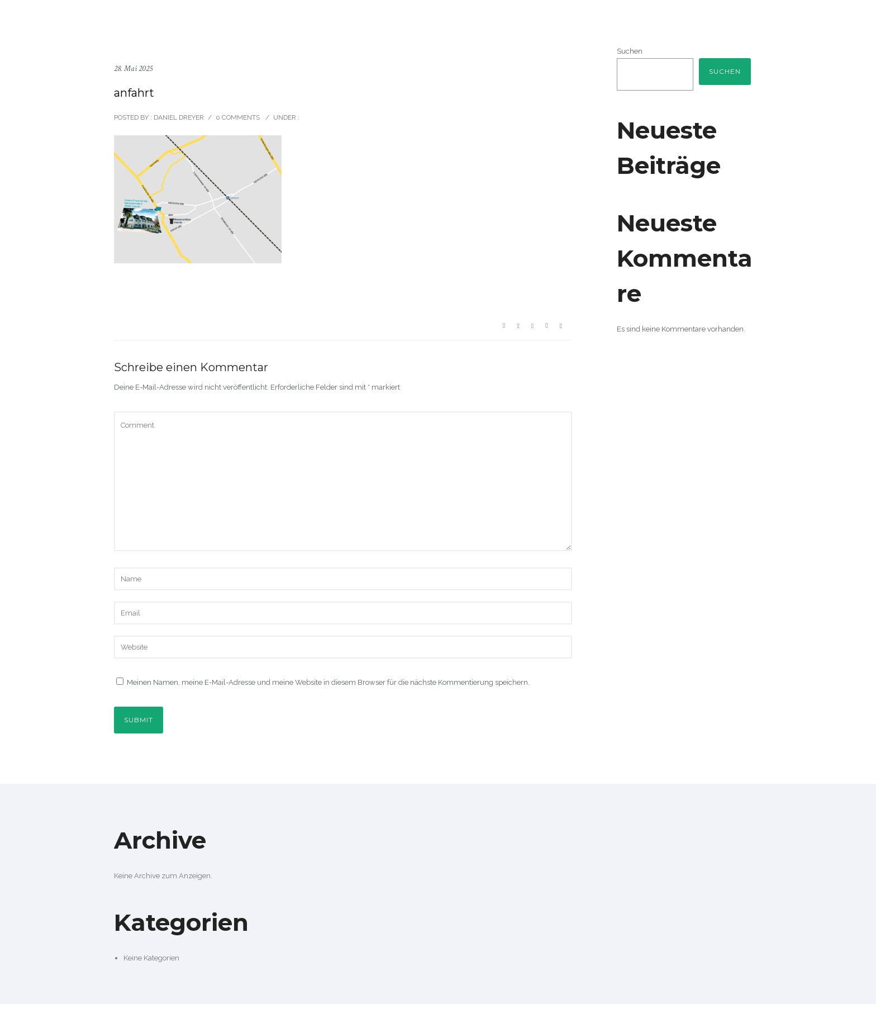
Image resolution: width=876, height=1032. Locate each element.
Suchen (629, 51)
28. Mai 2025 (133, 68)
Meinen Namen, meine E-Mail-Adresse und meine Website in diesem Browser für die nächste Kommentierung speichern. (328, 682)
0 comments (238, 117)
